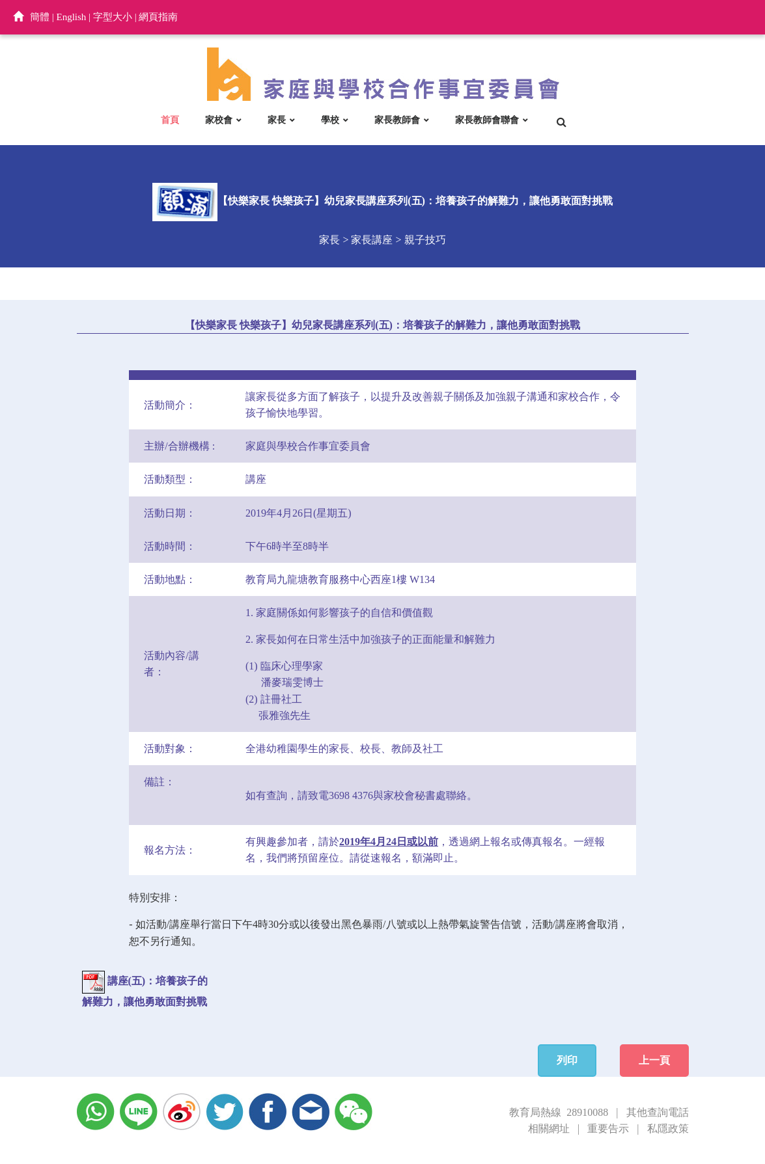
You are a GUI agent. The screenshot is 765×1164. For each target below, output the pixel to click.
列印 (567, 1060)
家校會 (218, 120)
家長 (277, 120)
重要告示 (608, 1128)
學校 (330, 120)
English (72, 17)
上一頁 (654, 1060)
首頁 (170, 120)
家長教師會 (397, 120)
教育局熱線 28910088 (558, 1112)
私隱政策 (668, 1128)
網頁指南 (158, 17)
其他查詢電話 (657, 1112)
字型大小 (112, 17)
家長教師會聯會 (487, 120)
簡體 (39, 17)
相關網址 (549, 1128)
